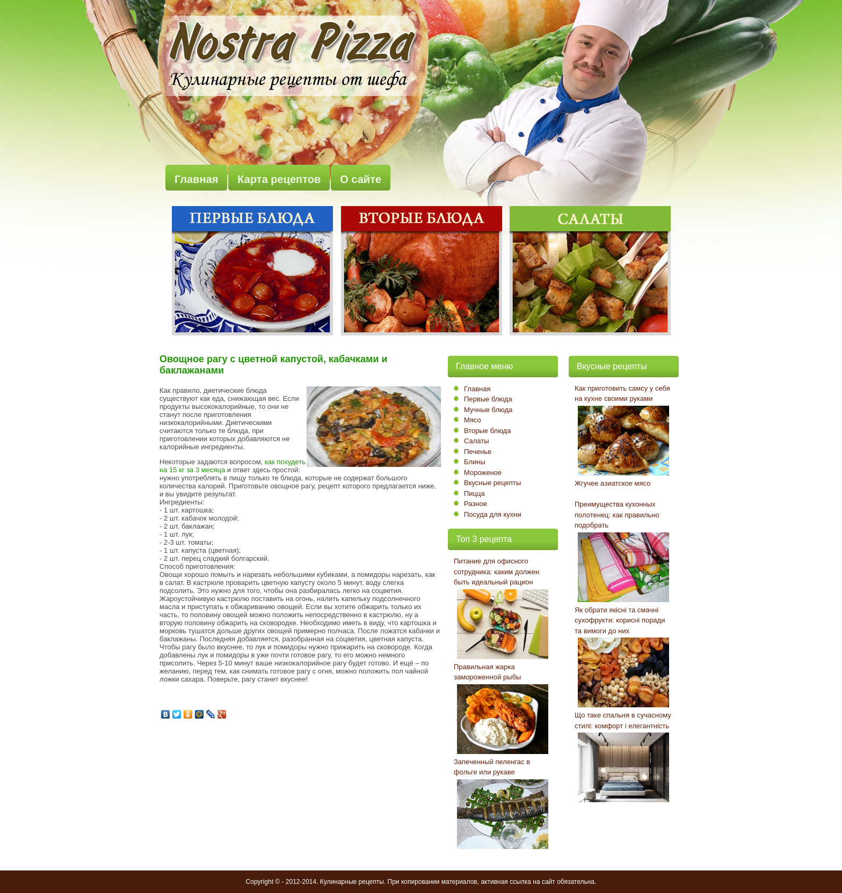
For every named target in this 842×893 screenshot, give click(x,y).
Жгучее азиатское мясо (612, 483)
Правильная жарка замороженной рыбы (487, 672)
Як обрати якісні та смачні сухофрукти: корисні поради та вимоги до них (620, 620)
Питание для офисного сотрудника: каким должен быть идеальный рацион (496, 571)
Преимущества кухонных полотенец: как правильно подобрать (617, 514)
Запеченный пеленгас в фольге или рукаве (492, 767)
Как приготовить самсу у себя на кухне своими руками (622, 393)
